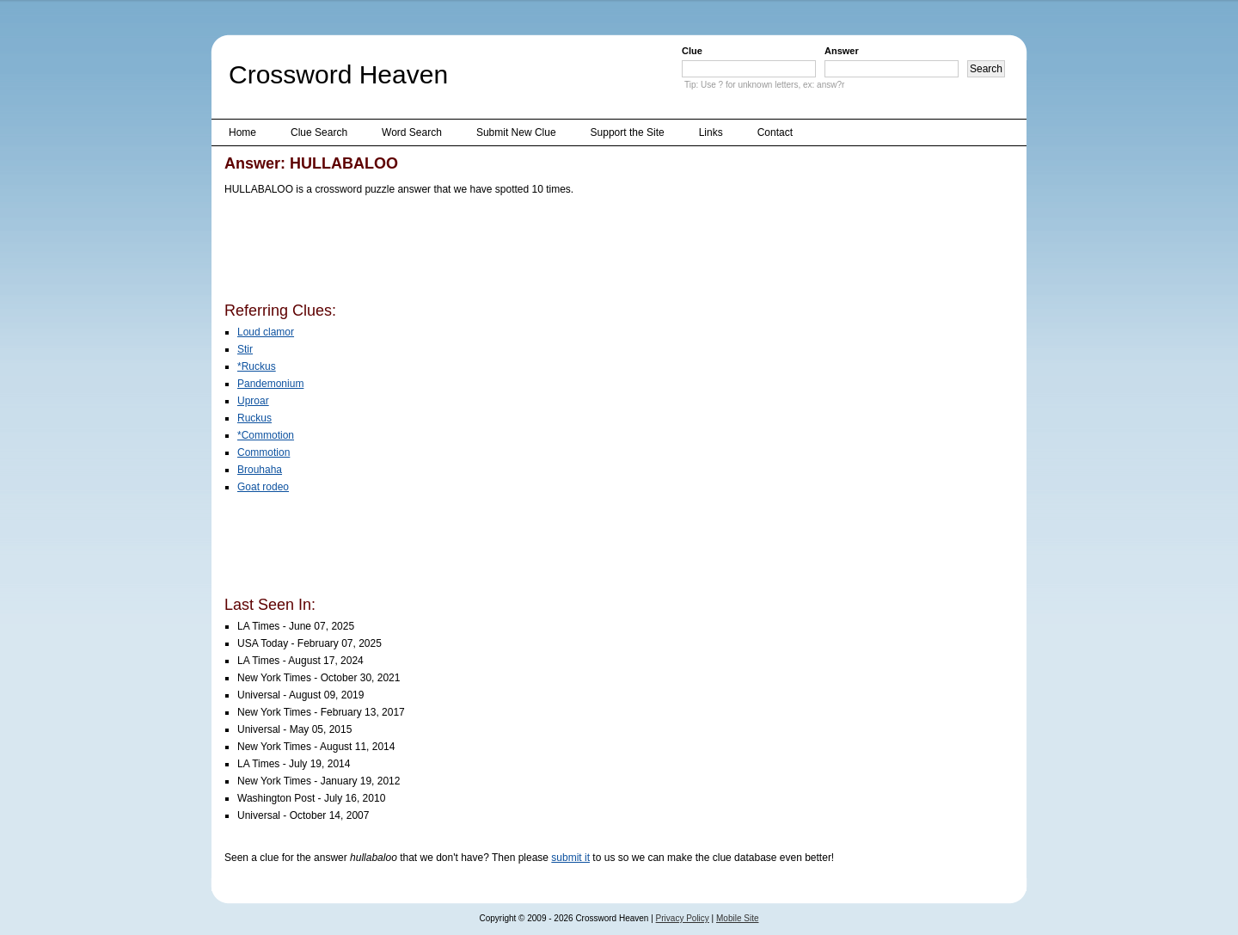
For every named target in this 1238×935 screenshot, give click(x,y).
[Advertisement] (537, 252)
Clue (692, 51)
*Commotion (265, 435)
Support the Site (628, 132)
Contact (775, 132)
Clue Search (319, 132)
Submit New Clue (516, 132)
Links (711, 132)
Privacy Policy (682, 918)
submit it (570, 858)
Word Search (412, 132)
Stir (245, 349)
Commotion (263, 452)
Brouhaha (259, 470)
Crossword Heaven (338, 74)
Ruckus (254, 418)
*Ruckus (256, 366)
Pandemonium (270, 384)
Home (242, 132)
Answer (841, 51)
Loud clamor (265, 332)
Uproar (253, 401)
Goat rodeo (263, 487)
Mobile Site (737, 918)
